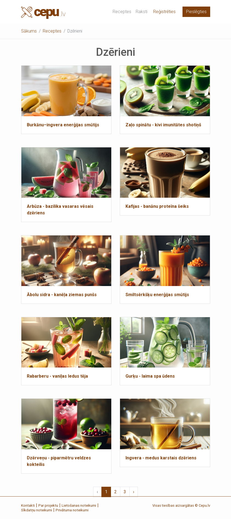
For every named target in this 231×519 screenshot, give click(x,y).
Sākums (29, 31)
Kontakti (28, 505)
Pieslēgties (196, 11)
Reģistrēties (164, 11)
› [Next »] (133, 491)
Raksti (141, 11)
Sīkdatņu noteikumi (36, 510)
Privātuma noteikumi (72, 510)
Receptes (122, 11)
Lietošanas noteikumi (79, 505)
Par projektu (48, 505)
